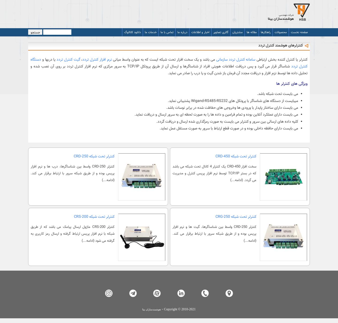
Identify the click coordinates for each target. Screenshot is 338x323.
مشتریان (237, 32)
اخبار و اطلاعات (200, 32)
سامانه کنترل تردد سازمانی (235, 60)
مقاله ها (252, 32)
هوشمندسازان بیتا (151, 309)
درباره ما (182, 32)
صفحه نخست (299, 32)
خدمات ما (151, 32)
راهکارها (266, 32)
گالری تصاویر (220, 32)
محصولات (281, 32)
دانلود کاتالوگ (132, 32)
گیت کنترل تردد (68, 60)
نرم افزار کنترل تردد (97, 60)
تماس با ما (167, 32)
